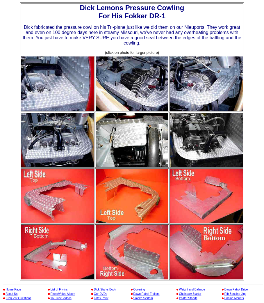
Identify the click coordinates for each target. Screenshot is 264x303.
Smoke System (143, 298)
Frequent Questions (18, 298)
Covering (139, 289)
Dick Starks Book (105, 289)
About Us (11, 293)
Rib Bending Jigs (235, 293)
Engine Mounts (234, 298)
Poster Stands (188, 298)
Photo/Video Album (63, 293)
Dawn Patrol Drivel (236, 289)
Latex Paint (101, 298)
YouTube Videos (60, 298)
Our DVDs (100, 293)
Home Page (13, 289)
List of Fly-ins (59, 289)
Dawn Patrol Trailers (146, 293)
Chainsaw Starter (190, 293)
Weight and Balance (192, 289)
